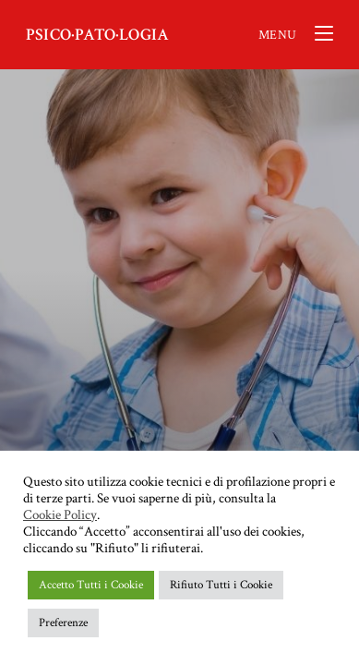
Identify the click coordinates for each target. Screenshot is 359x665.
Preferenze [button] (63, 623)
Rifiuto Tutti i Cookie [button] (221, 585)
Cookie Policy (60, 515)
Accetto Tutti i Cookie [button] (91, 585)
